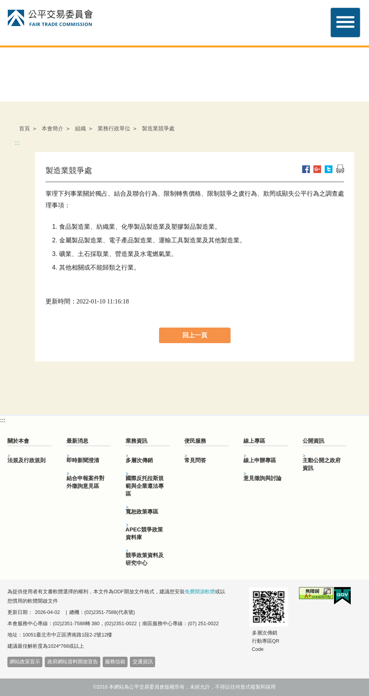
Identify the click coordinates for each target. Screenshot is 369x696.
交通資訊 (143, 661)
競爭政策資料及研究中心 (145, 559)
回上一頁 (194, 335)
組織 (80, 128)
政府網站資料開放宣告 (72, 661)
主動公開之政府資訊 (322, 464)
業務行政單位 (114, 128)
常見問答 (195, 460)
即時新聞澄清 (82, 460)
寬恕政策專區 (142, 511)
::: (17, 143)
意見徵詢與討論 (262, 478)
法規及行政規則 (26, 460)
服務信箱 (115, 661)
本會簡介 (52, 128)
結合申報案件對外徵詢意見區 (85, 482)
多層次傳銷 (139, 460)
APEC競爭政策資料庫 (144, 533)
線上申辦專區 (259, 460)
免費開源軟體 (200, 591)
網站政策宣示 (25, 661)
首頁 (24, 128)
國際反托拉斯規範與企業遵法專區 (145, 486)
